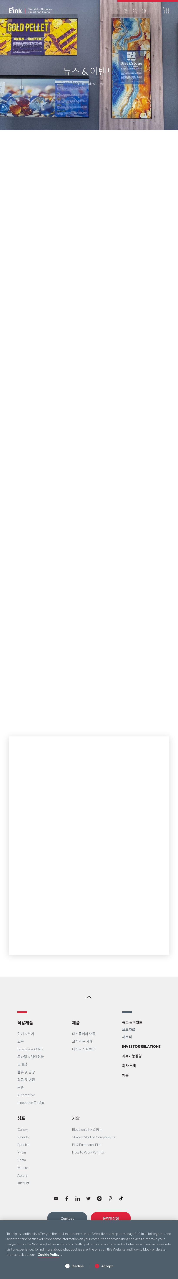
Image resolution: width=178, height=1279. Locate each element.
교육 (20, 1041)
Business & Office (30, 1049)
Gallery (22, 1129)
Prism (21, 1152)
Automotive (26, 1095)
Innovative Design (30, 1102)
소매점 (22, 1064)
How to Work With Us (88, 1152)
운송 (20, 1087)
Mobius (22, 1167)
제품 (76, 1022)
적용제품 (25, 1022)
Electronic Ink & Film (87, 1129)
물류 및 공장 (26, 1072)
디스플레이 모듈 (83, 1034)
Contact (67, 1218)
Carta (21, 1160)
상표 (21, 1118)
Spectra (23, 1144)
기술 (76, 1118)
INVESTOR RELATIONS (141, 1046)
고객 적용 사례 (82, 1041)
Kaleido (23, 1137)
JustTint (23, 1183)
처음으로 (14, 27)
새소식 (127, 1037)
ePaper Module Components (93, 1137)
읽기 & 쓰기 (25, 1034)
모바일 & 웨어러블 (30, 1057)
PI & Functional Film (86, 1144)
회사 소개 (129, 1066)
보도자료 (128, 1029)
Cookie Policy (49, 1254)
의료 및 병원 (26, 1080)
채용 (125, 1075)
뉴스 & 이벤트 (132, 1022)
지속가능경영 (132, 1056)
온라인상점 (111, 1218)
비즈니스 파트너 (83, 1049)
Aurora (22, 1175)
